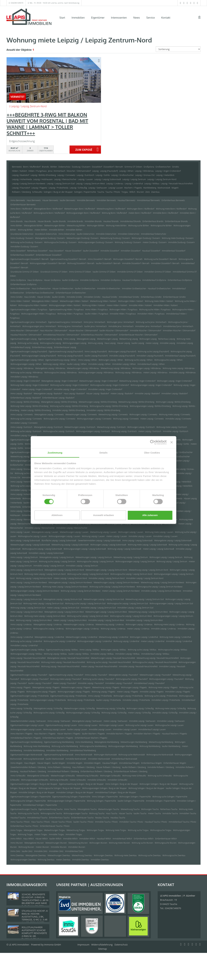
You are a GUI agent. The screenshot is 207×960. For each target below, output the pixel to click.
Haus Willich (28, 838)
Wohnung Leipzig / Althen (54, 364)
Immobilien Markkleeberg (57, 750)
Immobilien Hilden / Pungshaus (151, 313)
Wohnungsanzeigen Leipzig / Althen (26, 364)
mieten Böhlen (41, 229)
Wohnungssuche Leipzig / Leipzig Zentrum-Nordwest (160, 586)
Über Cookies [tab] (152, 452)
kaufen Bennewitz (67, 200)
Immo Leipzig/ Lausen (88, 725)
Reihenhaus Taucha (168, 809)
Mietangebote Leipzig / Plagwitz (46, 687)
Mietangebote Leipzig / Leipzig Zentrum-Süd (63, 599)
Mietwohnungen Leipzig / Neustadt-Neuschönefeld (113, 658)
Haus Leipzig (110, 343)
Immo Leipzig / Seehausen (59, 721)
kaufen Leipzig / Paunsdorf (39, 683)
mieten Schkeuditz (78, 779)
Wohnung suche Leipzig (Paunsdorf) (153, 351)
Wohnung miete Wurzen (119, 842)
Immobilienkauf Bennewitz (148, 200)
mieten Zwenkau (63, 859)
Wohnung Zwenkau (46, 859)
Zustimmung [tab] (55, 452)
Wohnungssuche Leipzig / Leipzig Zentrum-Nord (131, 574)
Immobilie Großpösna (89, 280)
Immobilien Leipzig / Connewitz (24, 423)
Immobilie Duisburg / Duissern (181, 242)
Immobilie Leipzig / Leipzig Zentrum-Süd (98, 607)
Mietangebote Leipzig (86, 339)
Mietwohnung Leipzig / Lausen (103, 532)
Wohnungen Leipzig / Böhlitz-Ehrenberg (173, 402)
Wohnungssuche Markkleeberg (93, 746)
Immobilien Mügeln (92, 763)
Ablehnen (56, 515)
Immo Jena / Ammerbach (94, 322)
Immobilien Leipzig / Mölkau (127, 653)
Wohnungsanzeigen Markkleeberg (123, 746)
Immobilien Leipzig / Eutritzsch (24, 435)
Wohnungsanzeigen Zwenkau (23, 859)
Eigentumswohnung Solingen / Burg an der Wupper (81, 784)
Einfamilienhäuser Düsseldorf (48, 255)
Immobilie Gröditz (74, 297)
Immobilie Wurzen (59, 847)
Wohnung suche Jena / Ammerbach (151, 322)
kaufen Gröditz (58, 297)
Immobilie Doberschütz (106, 234)
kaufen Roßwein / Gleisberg (134, 767)
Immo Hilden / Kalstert (20, 301)
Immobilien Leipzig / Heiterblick (24, 490)
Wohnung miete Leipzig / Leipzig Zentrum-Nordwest (65, 586)
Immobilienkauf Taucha (37, 817)
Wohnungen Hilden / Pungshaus (123, 309)
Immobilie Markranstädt (75, 758)
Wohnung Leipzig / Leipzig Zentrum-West (34, 620)
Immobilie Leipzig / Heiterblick (179, 486)
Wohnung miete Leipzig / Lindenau (169, 624)
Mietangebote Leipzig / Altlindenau (50, 368)
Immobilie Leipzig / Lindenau (163, 628)
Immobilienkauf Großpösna (154, 280)
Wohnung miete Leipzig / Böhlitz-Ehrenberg (29, 406)
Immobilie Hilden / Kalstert (140, 305)
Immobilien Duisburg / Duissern (24, 246)
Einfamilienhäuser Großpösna (23, 284)
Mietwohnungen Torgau (54, 830)
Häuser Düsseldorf (73, 250)
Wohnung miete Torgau (116, 830)
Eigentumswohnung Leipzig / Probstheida (68, 695)
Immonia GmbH (52, 944)
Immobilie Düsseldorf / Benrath (135, 263)
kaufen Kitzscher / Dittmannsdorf (113, 330)
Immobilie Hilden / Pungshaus (123, 313)
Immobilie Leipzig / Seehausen (142, 721)
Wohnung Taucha (96, 813)
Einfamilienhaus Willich (143, 838)
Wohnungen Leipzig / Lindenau (139, 624)
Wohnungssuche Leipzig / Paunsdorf (131, 679)
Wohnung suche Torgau (138, 830)
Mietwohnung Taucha (130, 809)
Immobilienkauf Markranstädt (124, 758)
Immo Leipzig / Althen (87, 360)
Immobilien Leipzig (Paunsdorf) (150, 355)
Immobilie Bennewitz (86, 200)
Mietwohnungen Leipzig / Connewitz (81, 414)
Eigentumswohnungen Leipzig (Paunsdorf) (29, 351)
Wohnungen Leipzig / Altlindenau (146, 368)
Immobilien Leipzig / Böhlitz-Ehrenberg (103, 410)
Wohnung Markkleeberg (149, 746)
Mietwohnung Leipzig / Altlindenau (116, 368)
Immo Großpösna (18, 280)
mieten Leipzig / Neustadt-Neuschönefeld (99, 666)
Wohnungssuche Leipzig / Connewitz (59, 418)
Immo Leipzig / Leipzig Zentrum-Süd (26, 599)
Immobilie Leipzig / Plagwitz (152, 691)
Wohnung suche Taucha (28, 813)
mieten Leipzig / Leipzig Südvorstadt (158, 549)
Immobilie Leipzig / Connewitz (178, 418)
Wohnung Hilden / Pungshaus (70, 313)
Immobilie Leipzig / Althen (99, 364)
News (136, 17)
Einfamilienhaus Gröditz (151, 297)
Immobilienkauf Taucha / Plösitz (182, 821)
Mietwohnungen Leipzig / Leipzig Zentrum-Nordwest (116, 582)
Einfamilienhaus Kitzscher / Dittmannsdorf (99, 334)
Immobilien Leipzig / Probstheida (166, 700)
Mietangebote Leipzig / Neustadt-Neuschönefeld (68, 658)
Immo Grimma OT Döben (80, 271)
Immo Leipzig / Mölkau (89, 649)
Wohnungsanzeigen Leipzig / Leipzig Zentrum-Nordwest (35, 591)
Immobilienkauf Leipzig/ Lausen (152, 729)
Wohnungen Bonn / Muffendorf (140, 208)
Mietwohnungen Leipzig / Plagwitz (76, 687)
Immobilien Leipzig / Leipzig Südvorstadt (46, 553)
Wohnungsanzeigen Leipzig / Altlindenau (96, 372)
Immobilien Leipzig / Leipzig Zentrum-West (144, 620)
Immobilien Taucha (188, 813)
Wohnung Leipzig (95, 343)
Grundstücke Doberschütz (22, 234)
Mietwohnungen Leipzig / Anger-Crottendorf (98, 381)
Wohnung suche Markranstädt (131, 754)
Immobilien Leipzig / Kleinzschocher (71, 528)
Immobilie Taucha (170, 813)
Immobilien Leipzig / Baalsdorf (174, 393)
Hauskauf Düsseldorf (151, 250)
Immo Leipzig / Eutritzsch (21, 427)
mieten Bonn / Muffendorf (140, 213)
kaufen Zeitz (27, 851)
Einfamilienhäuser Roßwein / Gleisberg (130, 771)
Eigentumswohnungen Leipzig (24, 339)
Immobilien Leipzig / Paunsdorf (118, 683)
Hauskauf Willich (104, 838)
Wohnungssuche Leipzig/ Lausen (169, 725)
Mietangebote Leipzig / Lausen (45, 532)
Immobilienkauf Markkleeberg (83, 750)
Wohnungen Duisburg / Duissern (146, 238)
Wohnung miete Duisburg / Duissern (178, 238)
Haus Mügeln (30, 763)
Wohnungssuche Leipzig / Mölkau (172, 649)
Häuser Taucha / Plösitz (61, 821)
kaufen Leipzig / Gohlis (179, 444)
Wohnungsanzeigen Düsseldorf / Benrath (47, 263)
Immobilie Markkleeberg (34, 750)
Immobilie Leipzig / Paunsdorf (91, 683)
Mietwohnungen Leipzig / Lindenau (79, 624)
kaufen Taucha (140, 813)
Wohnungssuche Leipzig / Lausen (32, 536)
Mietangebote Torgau (33, 830)
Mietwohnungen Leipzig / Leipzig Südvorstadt (30, 544)
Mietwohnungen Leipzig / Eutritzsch (79, 427)
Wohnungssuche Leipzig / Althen (168, 360)
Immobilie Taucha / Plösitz (106, 821)
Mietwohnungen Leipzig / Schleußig (79, 708)
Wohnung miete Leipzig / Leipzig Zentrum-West (44, 616)
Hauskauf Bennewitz (126, 200)
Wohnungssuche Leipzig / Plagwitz (41, 691)
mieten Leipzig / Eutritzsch (149, 431)
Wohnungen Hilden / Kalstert (130, 301)
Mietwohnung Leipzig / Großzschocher (27, 456)
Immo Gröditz (16, 297)
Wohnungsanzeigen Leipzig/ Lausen (26, 729)
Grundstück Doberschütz (46, 234)
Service (150, 17)
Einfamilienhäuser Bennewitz (23, 204)
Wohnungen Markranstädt (105, 754)
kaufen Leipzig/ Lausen (77, 729)
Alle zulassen (150, 515)
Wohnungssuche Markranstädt (160, 754)
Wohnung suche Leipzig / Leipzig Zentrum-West (87, 616)
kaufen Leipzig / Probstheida (108, 700)
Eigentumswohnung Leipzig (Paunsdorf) (66, 351)
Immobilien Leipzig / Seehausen (171, 721)
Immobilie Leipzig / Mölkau (102, 653)
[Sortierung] (178, 49)
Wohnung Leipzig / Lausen (93, 536)
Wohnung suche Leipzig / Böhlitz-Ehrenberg (69, 406)
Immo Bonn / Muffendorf (21, 208)
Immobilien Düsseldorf (130, 250)
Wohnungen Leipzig (148, 339)
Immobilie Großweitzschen (108, 288)
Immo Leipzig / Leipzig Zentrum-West (27, 611)
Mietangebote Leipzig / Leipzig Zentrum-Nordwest (70, 582)
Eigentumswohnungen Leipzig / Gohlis (27, 439)
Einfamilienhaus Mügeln (151, 763)
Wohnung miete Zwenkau (125, 855)
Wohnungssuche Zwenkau (173, 855)
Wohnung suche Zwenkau (149, 855)
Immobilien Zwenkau (100, 859)
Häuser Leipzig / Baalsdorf (97, 393)
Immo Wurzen (17, 842)
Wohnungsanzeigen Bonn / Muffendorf (83, 213)
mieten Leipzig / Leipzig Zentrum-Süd (63, 607)
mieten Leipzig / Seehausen (115, 721)
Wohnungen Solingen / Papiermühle (135, 796)
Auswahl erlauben (103, 515)
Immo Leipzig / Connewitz (22, 414)
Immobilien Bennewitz (106, 200)
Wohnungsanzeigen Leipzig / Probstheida (48, 700)
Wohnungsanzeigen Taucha (75, 813)
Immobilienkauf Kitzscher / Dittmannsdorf (61, 334)
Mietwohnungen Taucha (108, 809)
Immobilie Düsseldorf (110, 250)
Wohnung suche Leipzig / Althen (139, 360)
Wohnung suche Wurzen (142, 842)
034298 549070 (17, 3)
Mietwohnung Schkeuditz (87, 775)
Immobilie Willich (70, 838)
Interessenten (119, 17)
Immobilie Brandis (75, 221)
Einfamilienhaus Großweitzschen (40, 292)
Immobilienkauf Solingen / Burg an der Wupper (115, 792)
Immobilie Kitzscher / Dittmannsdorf (145, 330)
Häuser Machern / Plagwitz (68, 733)
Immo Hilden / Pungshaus (96, 309)
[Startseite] (28, 17)
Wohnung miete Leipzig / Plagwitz (163, 687)
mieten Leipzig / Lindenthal (152, 641)
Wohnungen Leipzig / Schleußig (140, 708)
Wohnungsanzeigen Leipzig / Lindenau (82, 628)
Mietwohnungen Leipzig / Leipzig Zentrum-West (106, 611)
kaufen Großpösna (70, 280)
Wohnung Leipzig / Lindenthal (126, 641)
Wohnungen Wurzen (98, 842)
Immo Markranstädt (83, 754)
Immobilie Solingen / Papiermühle (160, 800)
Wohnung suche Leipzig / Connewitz (26, 418)
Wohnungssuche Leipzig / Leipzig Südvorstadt (42, 549)
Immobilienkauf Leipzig (20, 347)
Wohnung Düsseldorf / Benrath (80, 263)
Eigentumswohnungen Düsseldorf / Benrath (30, 259)
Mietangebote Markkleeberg (106, 742)
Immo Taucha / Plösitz (20, 821)
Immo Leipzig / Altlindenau (22, 368)
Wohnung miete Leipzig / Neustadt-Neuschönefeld (63, 662)
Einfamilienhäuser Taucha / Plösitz (55, 826)
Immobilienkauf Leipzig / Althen (151, 364)
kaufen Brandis (59, 221)
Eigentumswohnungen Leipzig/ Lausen (27, 725)
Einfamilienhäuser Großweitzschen (71, 292)
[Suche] (201, 19)
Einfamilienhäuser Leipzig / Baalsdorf (58, 397)
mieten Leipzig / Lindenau (138, 628)
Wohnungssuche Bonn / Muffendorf (49, 213)
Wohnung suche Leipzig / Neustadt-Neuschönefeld (109, 662)
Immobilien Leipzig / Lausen (165, 536)
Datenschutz (121, 944)
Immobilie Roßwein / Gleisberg (160, 767)
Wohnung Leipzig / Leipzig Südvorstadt (124, 549)
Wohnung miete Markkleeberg (37, 746)
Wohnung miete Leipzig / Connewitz (174, 414)
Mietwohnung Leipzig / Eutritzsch (111, 427)
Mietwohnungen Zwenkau (59, 855)
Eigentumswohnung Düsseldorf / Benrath (68, 259)
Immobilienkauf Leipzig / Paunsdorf (149, 683)
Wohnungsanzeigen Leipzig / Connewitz (94, 418)
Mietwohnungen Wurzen (56, 842)
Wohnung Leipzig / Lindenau (113, 628)
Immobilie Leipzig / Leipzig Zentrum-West (106, 620)
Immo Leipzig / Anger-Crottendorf (25, 381)
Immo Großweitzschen (20, 288)
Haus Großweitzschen (41, 288)
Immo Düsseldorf (18, 250)
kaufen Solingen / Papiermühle (131, 800)
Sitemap (102, 948)
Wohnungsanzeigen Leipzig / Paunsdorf (166, 679)
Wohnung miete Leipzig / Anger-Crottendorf (30, 385)
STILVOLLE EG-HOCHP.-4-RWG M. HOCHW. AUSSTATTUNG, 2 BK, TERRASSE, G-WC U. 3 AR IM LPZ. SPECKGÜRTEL (35, 916)
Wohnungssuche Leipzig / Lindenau (48, 628)
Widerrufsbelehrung (102, 944)
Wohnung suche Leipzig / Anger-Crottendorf (69, 385)
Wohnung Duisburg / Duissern (128, 242)
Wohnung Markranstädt (33, 758)
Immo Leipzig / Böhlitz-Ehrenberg (25, 402)
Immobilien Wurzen (76, 847)
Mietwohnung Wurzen (78, 842)
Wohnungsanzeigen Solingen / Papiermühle (66, 800)
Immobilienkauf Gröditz (129, 297)
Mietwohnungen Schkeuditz (63, 775)
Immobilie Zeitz (40, 851)
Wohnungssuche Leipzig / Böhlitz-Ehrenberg (109, 406)
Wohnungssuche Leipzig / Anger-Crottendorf (109, 385)
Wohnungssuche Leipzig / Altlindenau (60, 372)
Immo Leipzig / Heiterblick (22, 481)
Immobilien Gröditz (92, 297)
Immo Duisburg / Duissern (22, 238)
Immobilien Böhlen (74, 229)
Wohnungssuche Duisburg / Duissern (60, 242)
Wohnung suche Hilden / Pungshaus (155, 309)
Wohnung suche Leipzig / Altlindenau (27, 372)
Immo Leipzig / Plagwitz (21, 687)
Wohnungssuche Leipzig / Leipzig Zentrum (95, 561)
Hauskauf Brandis (111, 221)
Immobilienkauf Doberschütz (153, 234)
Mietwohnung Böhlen (76, 225)
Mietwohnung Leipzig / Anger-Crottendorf (137, 381)
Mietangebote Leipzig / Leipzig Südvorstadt (173, 540)
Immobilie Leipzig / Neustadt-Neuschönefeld (138, 666)
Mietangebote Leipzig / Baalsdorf (48, 393)
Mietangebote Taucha (87, 809)
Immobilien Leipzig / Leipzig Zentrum (82, 565)
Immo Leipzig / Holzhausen (22, 511)
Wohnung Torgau (25, 834)
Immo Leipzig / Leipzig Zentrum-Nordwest (29, 582)
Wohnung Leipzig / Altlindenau (128, 372)
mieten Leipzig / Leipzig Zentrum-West (70, 620)
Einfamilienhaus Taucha (59, 817)
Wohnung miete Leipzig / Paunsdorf (65, 679)
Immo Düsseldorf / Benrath (100, 259)
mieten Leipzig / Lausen (116, 536)
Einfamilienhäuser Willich (166, 838)
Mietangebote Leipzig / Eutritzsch (48, 427)
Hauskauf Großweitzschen (159, 288)
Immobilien (78, 17)
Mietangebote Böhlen (33, 225)
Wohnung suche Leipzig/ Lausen (139, 725)
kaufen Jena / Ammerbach (95, 326)
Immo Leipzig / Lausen (20, 532)
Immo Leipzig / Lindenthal (22, 637)
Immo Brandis (17, 221)
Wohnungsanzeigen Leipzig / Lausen (64, 536)
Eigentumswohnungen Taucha (24, 809)
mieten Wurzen (42, 847)
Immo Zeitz (15, 851)
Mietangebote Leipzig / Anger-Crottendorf (59, 381)
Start (62, 17)
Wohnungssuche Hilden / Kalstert (32, 305)
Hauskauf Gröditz (109, 297)
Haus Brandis (30, 221)
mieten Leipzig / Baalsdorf (122, 393)
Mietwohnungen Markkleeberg (134, 742)
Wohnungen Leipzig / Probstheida (128, 695)
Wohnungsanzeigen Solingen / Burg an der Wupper (104, 788)
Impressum (83, 944)
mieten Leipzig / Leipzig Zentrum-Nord (70, 578)
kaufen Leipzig (138, 343)
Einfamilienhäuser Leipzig (65, 347)
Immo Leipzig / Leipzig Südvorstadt (137, 540)
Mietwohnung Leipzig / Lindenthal (113, 637)
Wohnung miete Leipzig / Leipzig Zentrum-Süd (43, 603)
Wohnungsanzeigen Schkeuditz (34, 779)
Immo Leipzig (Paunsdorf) (96, 351)
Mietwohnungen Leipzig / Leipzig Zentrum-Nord (106, 570)
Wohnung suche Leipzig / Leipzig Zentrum (57, 561)
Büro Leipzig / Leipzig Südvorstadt (25, 540)
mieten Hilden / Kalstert (117, 305)
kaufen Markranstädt (55, 758)
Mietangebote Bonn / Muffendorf (48, 208)
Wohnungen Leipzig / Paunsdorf (35, 679)
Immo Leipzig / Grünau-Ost (22, 469)
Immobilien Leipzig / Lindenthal (24, 645)
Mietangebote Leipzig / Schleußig (48, 708)
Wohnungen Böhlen (95, 225)
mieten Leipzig (152, 343)
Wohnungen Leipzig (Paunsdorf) (122, 351)
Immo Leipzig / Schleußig (21, 708)
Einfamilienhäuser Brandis (176, 221)
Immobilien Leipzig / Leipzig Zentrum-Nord (144, 578)
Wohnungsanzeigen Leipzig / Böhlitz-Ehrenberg (150, 406)
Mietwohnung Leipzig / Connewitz (113, 414)
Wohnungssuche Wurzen (166, 842)
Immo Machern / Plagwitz (22, 733)
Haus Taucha (111, 813)
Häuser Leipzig (123, 343)
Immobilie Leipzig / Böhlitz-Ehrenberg (68, 410)
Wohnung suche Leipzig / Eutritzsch (26, 431)
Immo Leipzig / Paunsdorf (96, 674)
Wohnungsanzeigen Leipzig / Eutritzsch (93, 431)
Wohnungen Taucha (150, 809)
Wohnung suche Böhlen (138, 225)
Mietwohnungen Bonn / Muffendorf (79, 208)
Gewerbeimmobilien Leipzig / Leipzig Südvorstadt (99, 540)
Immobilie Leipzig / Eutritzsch (175, 431)
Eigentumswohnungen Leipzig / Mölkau (27, 649)
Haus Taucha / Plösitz (40, 821)
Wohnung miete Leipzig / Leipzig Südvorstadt (147, 544)
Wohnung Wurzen (26, 847)
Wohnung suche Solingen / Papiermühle (169, 796)
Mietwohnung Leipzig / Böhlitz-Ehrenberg (136, 402)
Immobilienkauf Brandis (130, 221)
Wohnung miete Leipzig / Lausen (159, 532)
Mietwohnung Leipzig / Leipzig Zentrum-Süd (144, 599)
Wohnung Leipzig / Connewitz (126, 418)
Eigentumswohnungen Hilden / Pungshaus (29, 309)
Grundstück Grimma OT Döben (53, 271)
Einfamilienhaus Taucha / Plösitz (24, 826)
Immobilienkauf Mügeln (129, 763)
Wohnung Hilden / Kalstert (93, 305)
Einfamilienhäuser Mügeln (174, 763)
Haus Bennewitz (34, 200)
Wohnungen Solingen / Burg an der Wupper (159, 784)
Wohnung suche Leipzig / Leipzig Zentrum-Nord (88, 574)
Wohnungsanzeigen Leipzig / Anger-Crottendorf (151, 385)
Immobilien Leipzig (185, 343)
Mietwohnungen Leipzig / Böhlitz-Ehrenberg (98, 402)
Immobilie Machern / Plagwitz (119, 733)
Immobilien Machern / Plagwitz (147, 733)
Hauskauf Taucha (18, 817)
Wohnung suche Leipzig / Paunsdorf (98, 679)
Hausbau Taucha (117, 817)
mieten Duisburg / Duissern (155, 242)
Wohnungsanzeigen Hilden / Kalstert (64, 305)
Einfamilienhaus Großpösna (180, 280)
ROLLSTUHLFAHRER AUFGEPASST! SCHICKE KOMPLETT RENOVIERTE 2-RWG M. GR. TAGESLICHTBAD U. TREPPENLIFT (34, 934)
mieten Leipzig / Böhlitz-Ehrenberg (36, 410)
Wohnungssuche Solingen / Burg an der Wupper (60, 788)
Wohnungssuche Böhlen (161, 225)
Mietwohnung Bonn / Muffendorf (111, 208)
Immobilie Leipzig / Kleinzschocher (40, 528)
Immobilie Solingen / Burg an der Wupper (37, 792)
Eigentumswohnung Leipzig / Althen (60, 360)
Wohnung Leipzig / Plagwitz (103, 691)
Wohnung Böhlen (25, 229)
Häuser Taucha (125, 813)
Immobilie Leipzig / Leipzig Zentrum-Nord (107, 578)
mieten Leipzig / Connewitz (152, 418)
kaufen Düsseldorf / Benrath (108, 263)
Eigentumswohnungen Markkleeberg (26, 742)
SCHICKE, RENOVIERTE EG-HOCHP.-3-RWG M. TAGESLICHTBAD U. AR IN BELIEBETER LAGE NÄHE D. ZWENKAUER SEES (35, 900)
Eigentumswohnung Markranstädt (58, 754)
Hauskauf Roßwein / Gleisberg (33, 771)
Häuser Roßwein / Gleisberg (108, 767)
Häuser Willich (41, 838)
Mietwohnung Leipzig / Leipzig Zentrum (131, 557)
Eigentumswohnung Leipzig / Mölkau (62, 649)
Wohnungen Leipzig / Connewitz (143, 414)
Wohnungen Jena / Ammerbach (120, 322)
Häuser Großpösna (52, 280)
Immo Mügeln (16, 763)
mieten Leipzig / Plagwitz (127, 691)
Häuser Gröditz (43, 297)
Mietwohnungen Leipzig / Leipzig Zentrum (94, 557)
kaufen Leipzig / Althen (77, 364)
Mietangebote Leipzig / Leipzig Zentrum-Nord (64, 570)
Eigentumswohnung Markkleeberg (59, 742)
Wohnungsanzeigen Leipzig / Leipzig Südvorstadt (85, 549)
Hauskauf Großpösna (131, 280)
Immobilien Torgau (74, 834)
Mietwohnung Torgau (76, 830)
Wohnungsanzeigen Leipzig (74, 343)
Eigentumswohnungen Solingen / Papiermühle (31, 796)
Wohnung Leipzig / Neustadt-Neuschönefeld (60, 666)
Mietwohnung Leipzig (128, 339)
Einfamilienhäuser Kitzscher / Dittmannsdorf (138, 334)
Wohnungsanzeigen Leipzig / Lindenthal (94, 641)
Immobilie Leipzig (167, 343)
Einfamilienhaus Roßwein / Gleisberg (96, 771)
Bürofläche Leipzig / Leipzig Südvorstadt (59, 540)
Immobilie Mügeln (74, 763)
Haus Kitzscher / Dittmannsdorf (53, 330)
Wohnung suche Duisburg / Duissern (27, 242)
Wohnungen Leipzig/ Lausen (111, 725)
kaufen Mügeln (58, 763)
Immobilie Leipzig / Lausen (140, 536)
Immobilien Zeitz (56, 851)
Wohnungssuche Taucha (51, 813)
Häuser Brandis (44, 221)
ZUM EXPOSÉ (83, 149)
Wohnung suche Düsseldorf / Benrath (160, 259)
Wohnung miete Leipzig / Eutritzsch (171, 427)
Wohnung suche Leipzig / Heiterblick (26, 486)
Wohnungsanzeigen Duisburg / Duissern (95, 242)
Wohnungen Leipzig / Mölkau (113, 649)
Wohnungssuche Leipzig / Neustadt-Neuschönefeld (154, 662)
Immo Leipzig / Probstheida (100, 695)
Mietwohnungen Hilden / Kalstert (74, 301)
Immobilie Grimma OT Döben (130, 271)
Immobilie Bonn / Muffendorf (165, 213)
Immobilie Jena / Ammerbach (121, 326)
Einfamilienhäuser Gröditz (174, 297)
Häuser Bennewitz (50, 200)
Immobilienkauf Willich (122, 838)
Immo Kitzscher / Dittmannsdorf (24, 330)
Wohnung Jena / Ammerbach (70, 326)
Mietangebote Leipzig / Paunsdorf (123, 674)
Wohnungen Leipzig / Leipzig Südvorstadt (108, 544)
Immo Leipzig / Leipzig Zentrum (24, 557)
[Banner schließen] (171, 442)
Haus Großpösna (34, 280)
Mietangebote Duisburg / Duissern (50, 238)
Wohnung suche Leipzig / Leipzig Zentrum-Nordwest (112, 586)
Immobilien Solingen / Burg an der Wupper (74, 792)
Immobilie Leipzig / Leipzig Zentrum (48, 565)
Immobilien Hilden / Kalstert (165, 305)
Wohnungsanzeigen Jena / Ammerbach (39, 326)
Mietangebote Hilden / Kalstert (45, 301)
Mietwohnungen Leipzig (107, 339)
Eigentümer (98, 17)
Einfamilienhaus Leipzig (42, 347)
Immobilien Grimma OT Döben (157, 271)
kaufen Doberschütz (85, 234)
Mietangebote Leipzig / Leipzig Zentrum (56, 557)
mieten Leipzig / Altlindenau (155, 372)
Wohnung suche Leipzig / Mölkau (142, 649)
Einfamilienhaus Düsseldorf (22, 255)
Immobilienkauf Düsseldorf (173, 250)
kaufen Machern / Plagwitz (93, 733)
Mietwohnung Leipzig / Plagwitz (105, 687)
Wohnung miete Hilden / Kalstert (159, 301)
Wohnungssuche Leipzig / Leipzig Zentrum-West (131, 616)
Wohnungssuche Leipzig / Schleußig (48, 712)
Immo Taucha (70, 809)
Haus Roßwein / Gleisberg (83, 767)
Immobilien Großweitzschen (134, 288)
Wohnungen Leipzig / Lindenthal (144, 637)
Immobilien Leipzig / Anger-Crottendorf (105, 389)
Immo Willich (16, 838)
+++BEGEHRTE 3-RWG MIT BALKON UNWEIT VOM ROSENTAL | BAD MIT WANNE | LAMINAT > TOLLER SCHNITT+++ (47, 124)
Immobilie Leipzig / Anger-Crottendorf (70, 389)
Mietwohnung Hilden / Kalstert (103, 301)
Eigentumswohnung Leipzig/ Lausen (61, 725)
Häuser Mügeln (44, 763)
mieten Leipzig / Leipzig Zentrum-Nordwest (121, 591)
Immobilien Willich (87, 838)
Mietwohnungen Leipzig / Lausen (74, 532)
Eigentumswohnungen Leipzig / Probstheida (30, 695)
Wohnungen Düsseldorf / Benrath (127, 259)
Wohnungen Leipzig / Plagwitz (134, 687)
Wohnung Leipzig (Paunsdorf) (70, 355)
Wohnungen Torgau (95, 830)
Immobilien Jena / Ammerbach (148, 326)
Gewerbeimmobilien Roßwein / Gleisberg (28, 767)
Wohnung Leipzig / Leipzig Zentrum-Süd (28, 607)
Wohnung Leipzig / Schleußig (113, 712)
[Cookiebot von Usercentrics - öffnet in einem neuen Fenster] (152, 442)
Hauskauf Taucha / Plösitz (156, 821)
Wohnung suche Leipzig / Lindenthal (26, 641)
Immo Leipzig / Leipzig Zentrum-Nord (27, 570)
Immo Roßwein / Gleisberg (59, 767)
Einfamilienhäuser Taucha (82, 817)
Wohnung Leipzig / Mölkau (55, 653)
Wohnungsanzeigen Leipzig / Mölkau (26, 653)
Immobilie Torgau (56, 834)
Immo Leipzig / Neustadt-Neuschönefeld (28, 658)
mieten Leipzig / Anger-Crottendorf (37, 389)
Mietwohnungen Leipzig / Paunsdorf (155, 674)
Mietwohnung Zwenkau (82, 855)
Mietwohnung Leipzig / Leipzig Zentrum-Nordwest (162, 582)
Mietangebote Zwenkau (36, 855)
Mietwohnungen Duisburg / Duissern (83, 238)
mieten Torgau (40, 834)
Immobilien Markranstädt (99, 758)
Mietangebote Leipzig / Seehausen (87, 721)
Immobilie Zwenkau (80, 859)
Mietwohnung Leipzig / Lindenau (110, 624)
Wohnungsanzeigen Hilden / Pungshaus (38, 313)
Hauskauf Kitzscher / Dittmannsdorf (26, 334)
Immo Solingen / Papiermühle (105, 796)
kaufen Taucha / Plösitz (83, 821)
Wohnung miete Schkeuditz (134, 775)
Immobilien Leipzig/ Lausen (125, 729)
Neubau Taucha (102, 817)
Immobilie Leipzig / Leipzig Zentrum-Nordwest (161, 591)
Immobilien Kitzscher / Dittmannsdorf (179, 330)
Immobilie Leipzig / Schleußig (164, 712)
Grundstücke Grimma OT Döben (25, 271)
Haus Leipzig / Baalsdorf (74, 393)
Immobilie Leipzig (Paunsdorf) (122, 355)
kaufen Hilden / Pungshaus (96, 313)
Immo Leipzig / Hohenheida (22, 494)
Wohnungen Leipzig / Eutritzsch (141, 427)
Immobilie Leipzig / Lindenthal (179, 641)
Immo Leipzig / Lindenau (21, 624)
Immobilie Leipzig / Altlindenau (182, 372)
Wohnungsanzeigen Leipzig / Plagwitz (74, 691)
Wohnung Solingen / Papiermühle (101, 800)
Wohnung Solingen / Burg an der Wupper (146, 788)
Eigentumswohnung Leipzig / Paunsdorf (66, 674)
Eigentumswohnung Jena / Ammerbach (65, 322)
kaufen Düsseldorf (91, 250)
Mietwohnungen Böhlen (54, 225)
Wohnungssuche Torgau (160, 830)
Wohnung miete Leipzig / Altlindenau (179, 368)
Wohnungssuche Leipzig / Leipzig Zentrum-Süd (127, 603)
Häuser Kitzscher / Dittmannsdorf (83, 330)
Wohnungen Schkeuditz (110, 775)
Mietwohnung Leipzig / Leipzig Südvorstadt (70, 544)
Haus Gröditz (30, 297)
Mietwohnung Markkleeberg (161, 742)
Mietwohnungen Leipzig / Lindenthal (81, 637)
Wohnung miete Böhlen (116, 225)
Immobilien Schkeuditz (117, 779)
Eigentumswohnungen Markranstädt (26, 754)
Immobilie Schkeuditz (96, 779)
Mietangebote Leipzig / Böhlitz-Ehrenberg (59, 402)
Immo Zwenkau (17, 855)
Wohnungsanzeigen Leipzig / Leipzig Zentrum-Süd (171, 603)
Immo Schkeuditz (18, 775)
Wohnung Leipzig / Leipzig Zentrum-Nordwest (80, 591)
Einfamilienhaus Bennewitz (173, 200)
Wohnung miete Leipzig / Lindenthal (175, 637)
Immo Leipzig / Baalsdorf (21, 393)
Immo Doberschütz (67, 234)
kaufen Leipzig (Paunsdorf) (96, 355)
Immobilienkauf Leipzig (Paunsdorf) (180, 355)
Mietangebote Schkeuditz (38, 775)
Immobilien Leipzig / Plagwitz (177, 691)
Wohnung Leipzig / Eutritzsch (124, 431)
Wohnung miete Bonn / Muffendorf (171, 208)
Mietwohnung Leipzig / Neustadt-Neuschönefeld (158, 658)
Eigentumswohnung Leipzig (50, 339)
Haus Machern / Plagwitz (44, 733)
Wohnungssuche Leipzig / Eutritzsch (58, 431)
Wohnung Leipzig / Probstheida (81, 700)
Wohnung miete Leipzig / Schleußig (170, 708)
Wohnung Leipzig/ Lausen (54, 729)
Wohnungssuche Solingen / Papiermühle (28, 800)
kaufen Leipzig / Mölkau (79, 653)
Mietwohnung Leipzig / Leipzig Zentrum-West (148, 611)
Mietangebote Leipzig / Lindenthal (49, 637)
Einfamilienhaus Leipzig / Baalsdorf (26, 397)
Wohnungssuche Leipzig (50, 343)
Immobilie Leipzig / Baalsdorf (147, 393)
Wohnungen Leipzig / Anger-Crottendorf (174, 381)
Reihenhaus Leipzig (166, 339)
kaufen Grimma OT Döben (104, 271)
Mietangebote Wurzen (34, 842)
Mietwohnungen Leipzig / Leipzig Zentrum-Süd (103, 599)
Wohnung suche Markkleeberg (64, 746)
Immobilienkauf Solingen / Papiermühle (40, 805)
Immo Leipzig (69, 339)
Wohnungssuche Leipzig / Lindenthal (60, 641)
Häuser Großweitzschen (62, 288)
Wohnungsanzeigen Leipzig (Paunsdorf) (39, 355)
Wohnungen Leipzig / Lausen (130, 532)
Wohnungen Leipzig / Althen (111, 360)
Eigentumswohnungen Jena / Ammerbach (29, 322)
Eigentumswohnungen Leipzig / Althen (27, 360)
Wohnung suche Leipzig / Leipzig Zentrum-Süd (85, 603)
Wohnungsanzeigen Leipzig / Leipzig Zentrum (135, 561)
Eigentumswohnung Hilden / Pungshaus (66, 309)
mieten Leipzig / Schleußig (139, 712)
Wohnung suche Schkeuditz (160, 775)
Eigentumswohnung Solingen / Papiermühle (71, 796)
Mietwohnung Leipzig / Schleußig (110, 708)
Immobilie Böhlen (56, 229)
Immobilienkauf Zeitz (74, 851)
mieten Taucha (154, 813)
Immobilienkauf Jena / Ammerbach (178, 326)
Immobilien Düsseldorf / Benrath (165, 263)
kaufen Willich (55, 838)
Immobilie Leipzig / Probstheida (136, 700)
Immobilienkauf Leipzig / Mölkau (155, 653)
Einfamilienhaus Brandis (152, 221)
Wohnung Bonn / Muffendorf (114, 213)
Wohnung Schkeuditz (59, 779)
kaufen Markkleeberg (171, 746)
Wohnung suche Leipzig (28, 343)
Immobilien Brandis (93, 221)
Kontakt (165, 17)
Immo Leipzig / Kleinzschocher (24, 519)
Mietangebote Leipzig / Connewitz (49, 414)
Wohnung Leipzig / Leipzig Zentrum (171, 561)
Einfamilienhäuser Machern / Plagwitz (91, 737)
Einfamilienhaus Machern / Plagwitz (58, 737)
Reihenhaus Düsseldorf (37, 250)
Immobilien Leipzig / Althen (124, 364)
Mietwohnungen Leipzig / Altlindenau (83, 368)
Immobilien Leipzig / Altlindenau (24, 376)
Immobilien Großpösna (111, 280)
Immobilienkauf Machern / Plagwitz (26, 737)
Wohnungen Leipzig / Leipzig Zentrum (165, 557)
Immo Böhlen (16, 225)
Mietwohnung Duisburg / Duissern (115, 238)
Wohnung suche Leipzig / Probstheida (161, 695)
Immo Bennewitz (18, 200)
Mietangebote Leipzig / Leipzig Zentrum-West (64, 611)
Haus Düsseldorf (56, 250)
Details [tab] (103, 452)
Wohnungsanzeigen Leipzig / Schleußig (83, 712)
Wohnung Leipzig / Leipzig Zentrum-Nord (34, 578)
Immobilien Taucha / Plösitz (131, 821)
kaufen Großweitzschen (85, 288)
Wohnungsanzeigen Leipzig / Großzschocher (30, 460)
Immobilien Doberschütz (128, 234)
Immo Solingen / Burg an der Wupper (121, 784)
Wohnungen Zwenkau (103, 855)
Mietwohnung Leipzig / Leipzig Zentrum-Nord (148, 570)
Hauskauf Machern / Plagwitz (174, 733)
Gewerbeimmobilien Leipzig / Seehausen (28, 721)
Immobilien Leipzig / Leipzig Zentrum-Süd (135, 607)
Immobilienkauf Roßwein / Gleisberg (63, 771)
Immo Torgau (16, 830)
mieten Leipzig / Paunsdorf (64, 683)
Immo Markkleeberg (84, 742)
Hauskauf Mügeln (110, 763)
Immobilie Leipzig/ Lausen (100, 729)
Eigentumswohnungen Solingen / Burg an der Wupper (34, 784)
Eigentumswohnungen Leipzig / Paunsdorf (29, 674)
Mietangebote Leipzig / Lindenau (47, 624)
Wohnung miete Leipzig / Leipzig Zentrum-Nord (44, 574)
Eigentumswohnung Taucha (50, 809)
